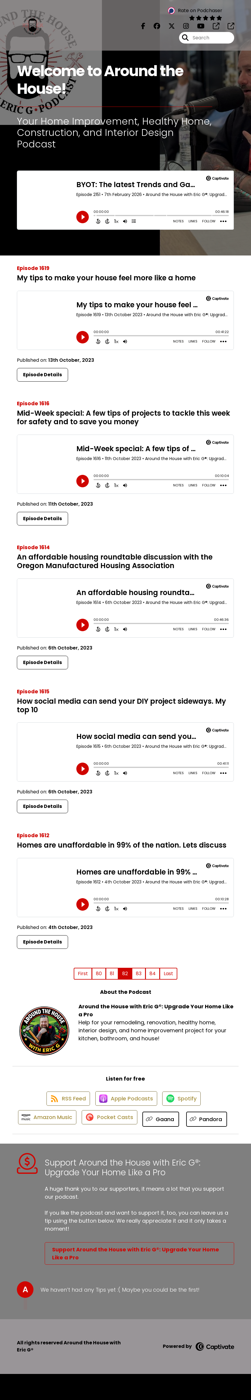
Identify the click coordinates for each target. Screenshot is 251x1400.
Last (168, 973)
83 (138, 973)
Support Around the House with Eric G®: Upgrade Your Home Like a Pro (135, 1279)
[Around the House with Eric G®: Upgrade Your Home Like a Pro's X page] (168, 28)
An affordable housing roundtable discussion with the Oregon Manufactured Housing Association (115, 561)
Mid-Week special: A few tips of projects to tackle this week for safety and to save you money (123, 417)
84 (152, 973)
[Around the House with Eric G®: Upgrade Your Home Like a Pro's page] (212, 28)
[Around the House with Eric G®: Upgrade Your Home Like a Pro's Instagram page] (182, 28)
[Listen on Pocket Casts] (134, 1124)
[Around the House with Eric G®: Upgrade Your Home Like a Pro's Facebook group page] (153, 28)
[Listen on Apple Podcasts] (125, 1102)
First (83, 973)
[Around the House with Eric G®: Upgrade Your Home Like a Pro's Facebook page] (143, 28)
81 (112, 973)
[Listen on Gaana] (187, 1124)
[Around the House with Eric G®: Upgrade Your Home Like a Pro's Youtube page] (197, 28)
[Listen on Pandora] (122, 1145)
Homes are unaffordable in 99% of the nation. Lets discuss (121, 845)
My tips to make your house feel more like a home (106, 278)
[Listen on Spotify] (183, 1102)
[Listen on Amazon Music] (69, 1124)
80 (99, 973)
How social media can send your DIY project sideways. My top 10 (121, 705)
